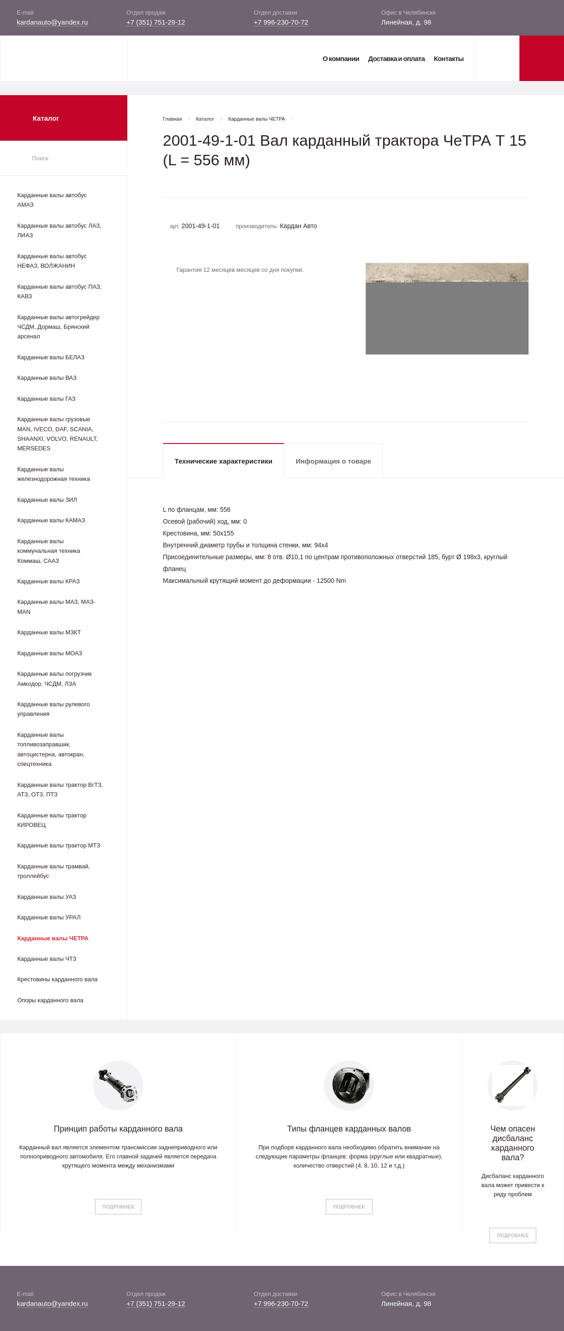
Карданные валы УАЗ (46, 896)
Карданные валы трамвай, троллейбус (53, 871)
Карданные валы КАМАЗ (51, 520)
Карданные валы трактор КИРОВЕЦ (51, 820)
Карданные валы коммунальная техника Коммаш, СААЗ (48, 551)
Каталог (205, 119)
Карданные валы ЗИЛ (47, 499)
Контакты (448, 58)
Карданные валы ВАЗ (46, 377)
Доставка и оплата (396, 58)
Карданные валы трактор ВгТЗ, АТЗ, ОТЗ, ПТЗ (60, 789)
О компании (340, 58)
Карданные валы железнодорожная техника (53, 474)
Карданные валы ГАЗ (46, 398)
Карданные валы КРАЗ (48, 581)
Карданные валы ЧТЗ (46, 958)
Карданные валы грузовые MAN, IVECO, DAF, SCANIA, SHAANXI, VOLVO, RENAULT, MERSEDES (57, 434)
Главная (172, 119)
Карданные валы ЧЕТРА (53, 938)
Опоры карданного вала (50, 1000)
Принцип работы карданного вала (118, 1128)
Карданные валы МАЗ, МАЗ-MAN (56, 606)
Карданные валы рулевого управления (53, 709)
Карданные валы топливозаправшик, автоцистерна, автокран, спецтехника (51, 749)
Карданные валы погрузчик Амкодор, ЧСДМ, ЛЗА (54, 678)
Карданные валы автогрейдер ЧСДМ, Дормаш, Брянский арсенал (58, 327)
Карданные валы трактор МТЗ (58, 845)
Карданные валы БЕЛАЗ (51, 357)
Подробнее (118, 1206)
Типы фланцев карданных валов (349, 1128)
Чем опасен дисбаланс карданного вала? (512, 1143)
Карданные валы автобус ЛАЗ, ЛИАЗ (59, 230)
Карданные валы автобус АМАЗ (52, 200)
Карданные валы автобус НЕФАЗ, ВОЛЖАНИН (52, 261)
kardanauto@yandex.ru (52, 22)
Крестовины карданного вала (57, 979)
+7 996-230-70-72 (281, 22)
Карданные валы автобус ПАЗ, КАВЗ (59, 291)
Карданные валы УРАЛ (49, 917)
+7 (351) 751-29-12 (155, 22)
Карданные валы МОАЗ (49, 653)
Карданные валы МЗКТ (49, 632)
